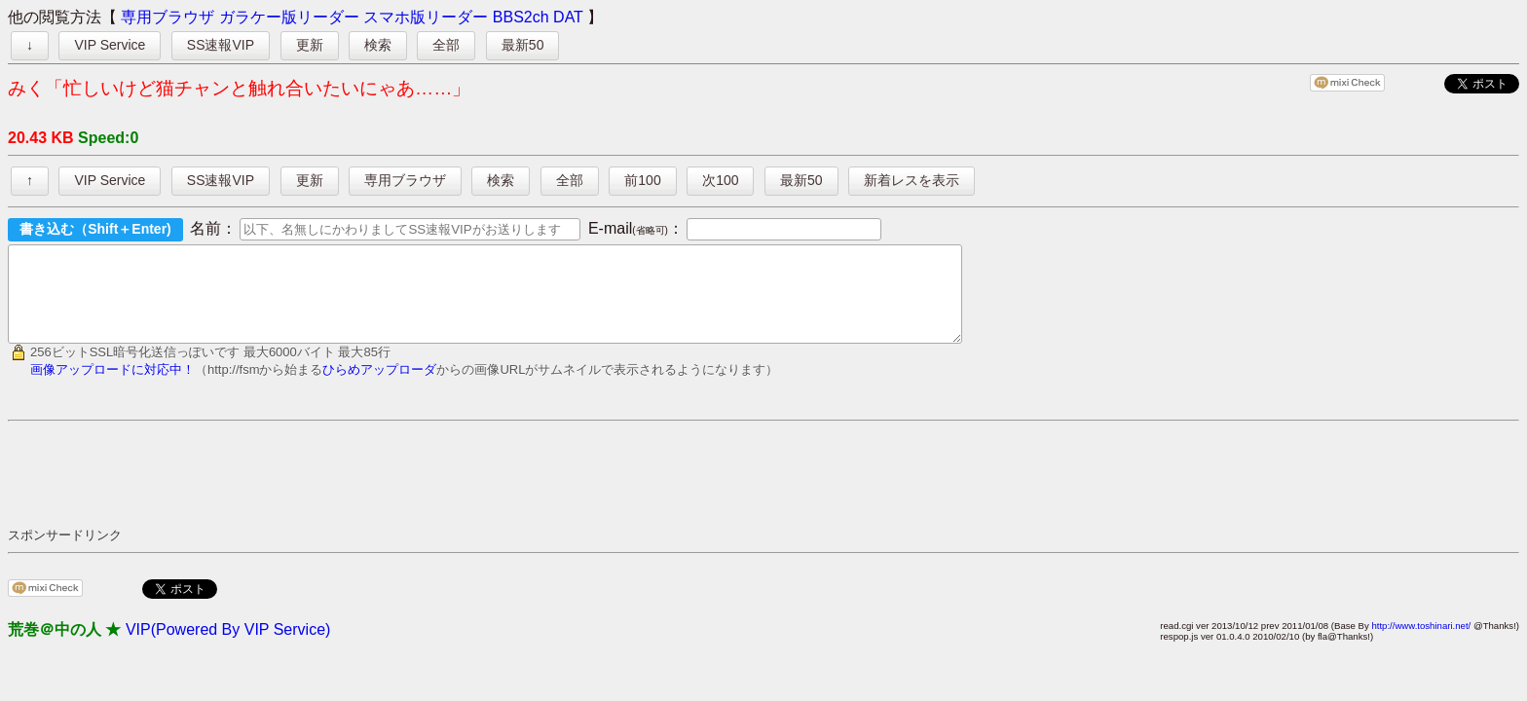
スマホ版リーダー (425, 17)
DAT (568, 17)
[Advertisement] (362, 491)
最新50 (523, 45)
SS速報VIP (220, 45)
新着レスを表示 (911, 180)
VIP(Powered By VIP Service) (228, 647)
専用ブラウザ (167, 17)
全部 (446, 45)
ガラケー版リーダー (289, 17)
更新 (309, 45)
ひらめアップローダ (379, 387)
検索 (377, 45)
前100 (642, 180)
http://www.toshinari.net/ (1421, 643)
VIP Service (109, 45)
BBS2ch (521, 17)
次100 (720, 180)
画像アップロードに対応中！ (112, 387)
